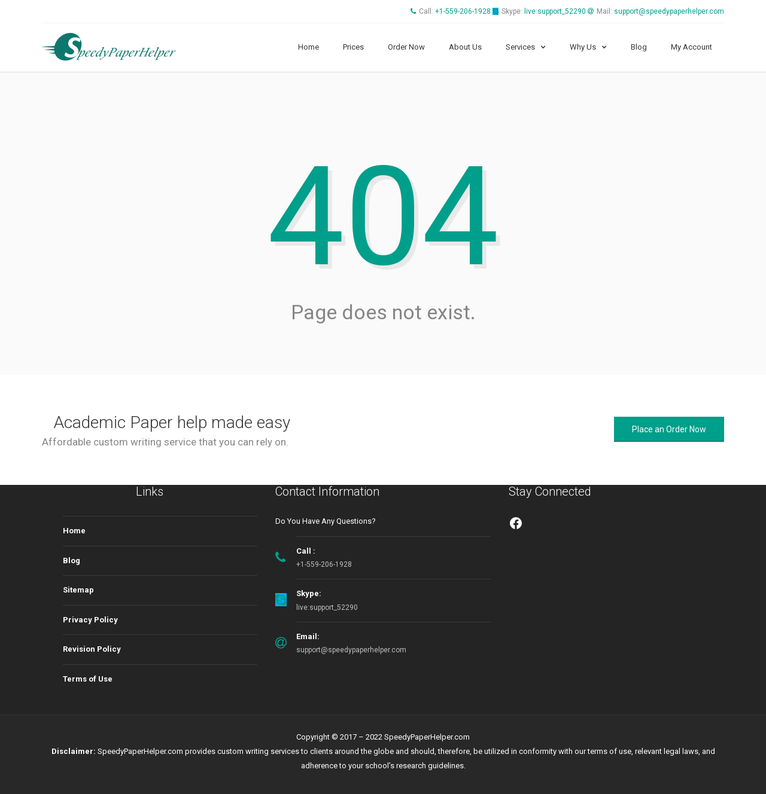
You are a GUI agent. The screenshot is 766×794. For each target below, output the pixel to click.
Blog (639, 46)
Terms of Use (88, 678)
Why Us (583, 46)
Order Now (406, 46)
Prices (353, 46)
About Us (465, 46)
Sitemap (78, 589)
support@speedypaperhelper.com (669, 11)
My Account (691, 46)
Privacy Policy (90, 619)
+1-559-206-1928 (463, 11)
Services (520, 46)
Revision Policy (92, 649)
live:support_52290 (555, 11)
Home (308, 46)
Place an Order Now (669, 429)
